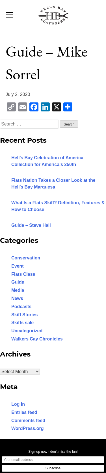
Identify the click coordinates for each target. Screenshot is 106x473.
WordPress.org (27, 428)
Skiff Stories (24, 314)
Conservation (25, 257)
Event (17, 266)
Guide (17, 282)
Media (17, 290)
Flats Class (23, 274)
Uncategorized (26, 330)
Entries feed (24, 412)
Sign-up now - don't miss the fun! (52, 452)
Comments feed (28, 420)
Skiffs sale (22, 322)
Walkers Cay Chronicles (37, 339)
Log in (18, 404)
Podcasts (21, 306)
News (17, 298)
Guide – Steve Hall (31, 225)
